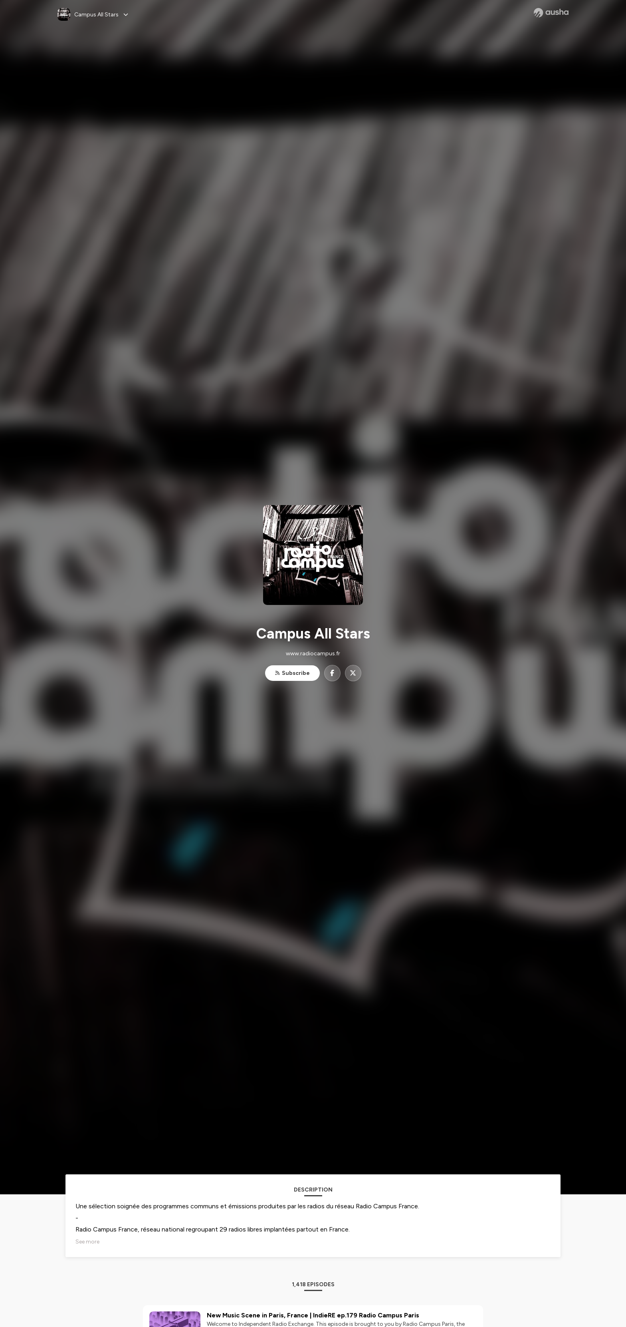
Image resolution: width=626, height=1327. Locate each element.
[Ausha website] (551, 13)
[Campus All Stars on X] (353, 673)
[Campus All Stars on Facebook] (332, 673)
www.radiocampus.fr (313, 653)
